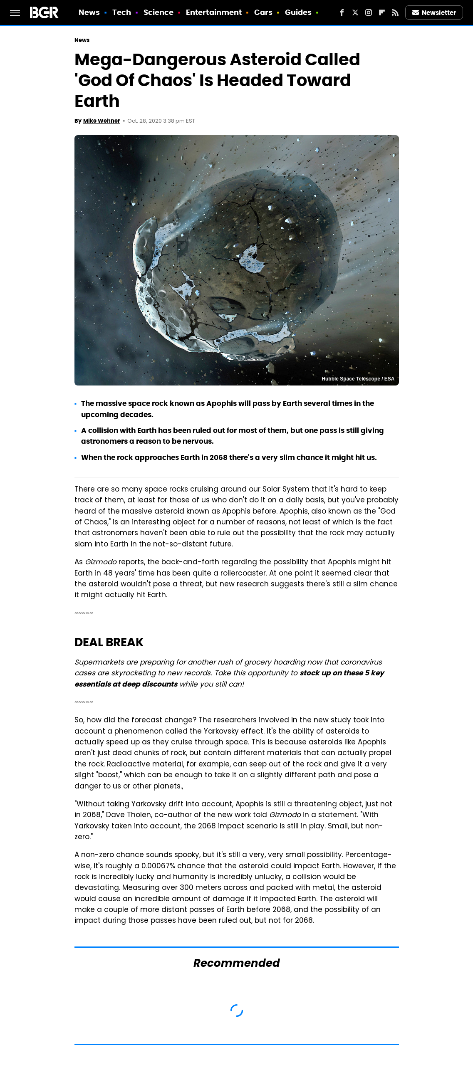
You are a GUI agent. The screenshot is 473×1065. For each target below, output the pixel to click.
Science (159, 12)
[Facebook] (342, 12)
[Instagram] (368, 12)
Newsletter (434, 13)
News (89, 12)
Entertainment (214, 12)
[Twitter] (355, 12)
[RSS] (395, 12)
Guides (298, 12)
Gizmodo (100, 562)
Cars (263, 12)
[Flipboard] (382, 12)
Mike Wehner (101, 120)
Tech (121, 12)
